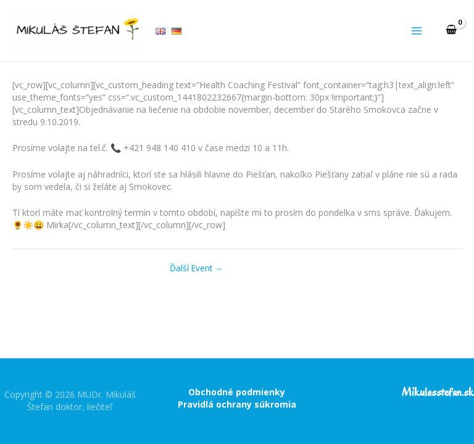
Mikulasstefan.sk (438, 392)
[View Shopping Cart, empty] (451, 30)
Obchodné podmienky (236, 392)
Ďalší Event (196, 268)
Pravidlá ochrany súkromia (237, 404)
